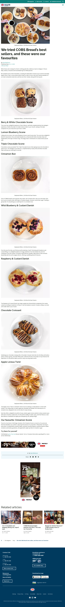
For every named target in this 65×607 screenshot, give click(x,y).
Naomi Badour (7, 531)
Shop (14, 540)
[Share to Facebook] (30, 457)
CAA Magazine (8, 540)
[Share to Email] (38, 457)
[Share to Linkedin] (35, 457)
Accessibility (32, 594)
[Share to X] (33, 457)
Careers (44, 594)
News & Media (7, 577)
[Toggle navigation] (63, 5)
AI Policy (26, 594)
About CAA (39, 594)
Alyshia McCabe (50, 531)
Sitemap (14, 594)
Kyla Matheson (6, 62)
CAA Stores (50, 594)
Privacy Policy (20, 594)
